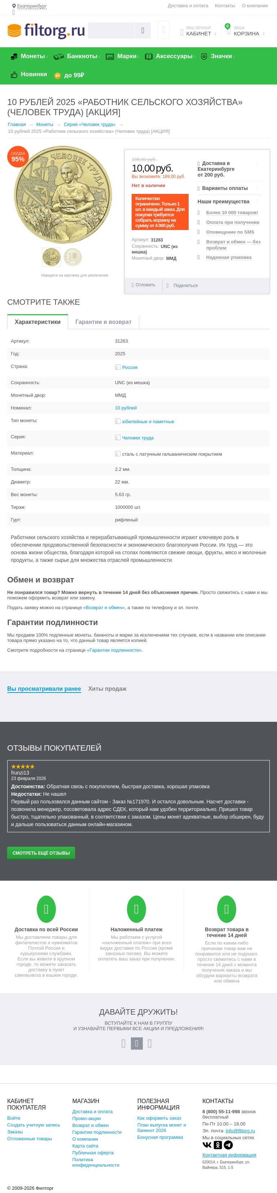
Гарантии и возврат (103, 322)
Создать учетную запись (33, 1125)
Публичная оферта (93, 1152)
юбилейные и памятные (148, 421)
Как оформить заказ (159, 1118)
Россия (130, 367)
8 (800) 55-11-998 (221, 1111)
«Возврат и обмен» (104, 607)
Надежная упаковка (229, 257)
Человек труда (138, 438)
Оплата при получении (232, 222)
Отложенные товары (29, 1138)
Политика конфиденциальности (95, 1162)
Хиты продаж (107, 689)
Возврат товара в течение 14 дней (227, 932)
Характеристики (38, 322)
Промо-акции (86, 1118)
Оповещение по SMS (230, 232)
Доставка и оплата (188, 5)
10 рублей (126, 408)
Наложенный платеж (136, 929)
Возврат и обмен (90, 1125)
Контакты (225, 5)
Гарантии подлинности (97, 1132)
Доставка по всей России (46, 929)
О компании (255, 5)
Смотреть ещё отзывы (41, 853)
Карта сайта (85, 1146)
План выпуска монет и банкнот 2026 (161, 1127)
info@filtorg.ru (240, 1130)
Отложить (145, 284)
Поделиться (181, 286)
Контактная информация (229, 1155)
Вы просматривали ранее (44, 689)
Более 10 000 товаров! (232, 212)
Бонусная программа (160, 1137)
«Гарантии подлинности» (114, 650)
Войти (13, 1118)
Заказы (15, 1132)
